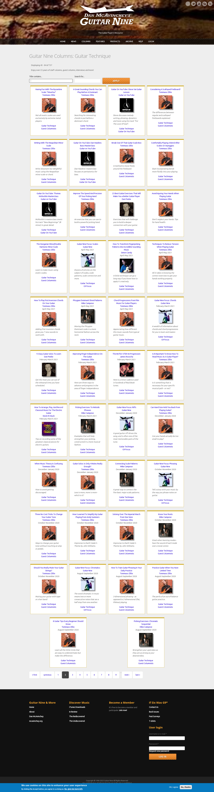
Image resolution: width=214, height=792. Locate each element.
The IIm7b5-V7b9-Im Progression (126, 354)
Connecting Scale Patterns (126, 464)
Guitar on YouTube (126, 95)
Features (100, 41)
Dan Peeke (126, 199)
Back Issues (154, 712)
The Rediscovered (77, 716)
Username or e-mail (158, 734)
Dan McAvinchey (36, 716)
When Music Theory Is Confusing (49, 464)
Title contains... (35, 76)
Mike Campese (87, 303)
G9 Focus (87, 286)
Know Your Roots (165, 514)
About (31, 712)
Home (63, 41)
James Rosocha (126, 357)
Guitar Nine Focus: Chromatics (87, 568)
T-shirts (152, 721)
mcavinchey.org (35, 721)
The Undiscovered (77, 721)
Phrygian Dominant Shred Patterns (87, 300)
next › (127, 675)
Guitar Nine (87, 247)
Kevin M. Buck (49, 416)
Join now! (123, 710)
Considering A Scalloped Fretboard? (165, 89)
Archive (129, 41)
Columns (86, 41)
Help (141, 41)
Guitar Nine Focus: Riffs (126, 407)
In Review (73, 712)
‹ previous (47, 675)
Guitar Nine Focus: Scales (87, 244)
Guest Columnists (48, 129)
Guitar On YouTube (126, 131)
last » (138, 675)
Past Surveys (154, 716)
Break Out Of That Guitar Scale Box (126, 143)
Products (115, 41)
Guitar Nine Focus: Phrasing (165, 464)
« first (34, 675)
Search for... (79, 76)
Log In (151, 41)
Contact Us (153, 707)
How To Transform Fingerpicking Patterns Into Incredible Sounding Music (126, 247)
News (73, 41)
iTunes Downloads (77, 707)
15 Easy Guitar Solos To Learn (48, 354)
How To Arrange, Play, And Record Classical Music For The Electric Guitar (48, 410)
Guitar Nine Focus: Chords (165, 300)
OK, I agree (173, 790)
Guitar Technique (48, 126)
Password (154, 744)
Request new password (159, 751)
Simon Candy (126, 253)
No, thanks (186, 790)
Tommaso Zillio (48, 95)
